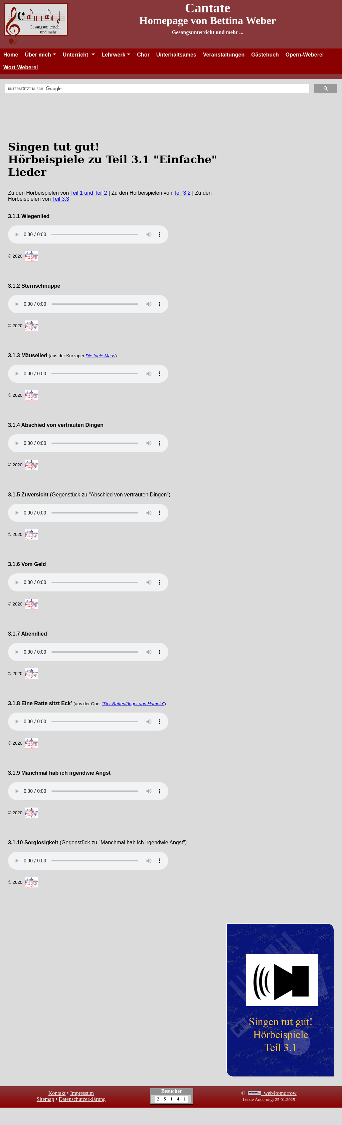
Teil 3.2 (182, 193)
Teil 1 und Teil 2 (88, 193)
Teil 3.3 (60, 199)
